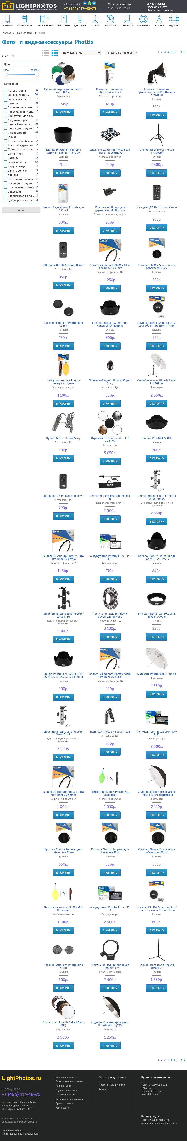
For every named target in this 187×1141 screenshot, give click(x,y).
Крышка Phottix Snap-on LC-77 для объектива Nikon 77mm (157, 324)
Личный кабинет (156, 3)
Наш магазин (63, 1085)
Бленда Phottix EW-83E (157, 438)
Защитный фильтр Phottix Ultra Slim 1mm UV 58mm (63, 793)
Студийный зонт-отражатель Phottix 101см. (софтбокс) (157, 793)
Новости (103, 1084)
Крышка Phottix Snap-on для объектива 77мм (110, 851)
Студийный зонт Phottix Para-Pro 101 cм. (156, 382)
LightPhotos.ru (21, 1078)
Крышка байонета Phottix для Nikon (63, 966)
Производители (24, 32)
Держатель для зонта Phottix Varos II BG (63, 615)
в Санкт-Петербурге (152, 1091)
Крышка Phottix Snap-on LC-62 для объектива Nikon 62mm (157, 909)
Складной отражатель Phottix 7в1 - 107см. (63, 91)
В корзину (63, 112)
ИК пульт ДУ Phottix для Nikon (63, 265)
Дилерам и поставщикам (70, 1099)
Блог (123, 1084)
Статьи (114, 1084)
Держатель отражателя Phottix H (110, 497)
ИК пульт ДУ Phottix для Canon (157, 207)
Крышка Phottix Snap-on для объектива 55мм (157, 267)
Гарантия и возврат (66, 1094)
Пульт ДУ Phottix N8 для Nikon (110, 731)
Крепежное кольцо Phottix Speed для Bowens (110, 615)
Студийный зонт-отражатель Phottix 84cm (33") (110, 1024)
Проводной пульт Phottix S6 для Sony (110, 382)
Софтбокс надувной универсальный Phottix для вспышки (157, 92)
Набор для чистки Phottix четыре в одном (63, 382)
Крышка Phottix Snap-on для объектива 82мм (157, 851)
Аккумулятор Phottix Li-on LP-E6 (110, 909)
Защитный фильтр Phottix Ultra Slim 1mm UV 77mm (110, 267)
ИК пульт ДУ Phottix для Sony (63, 495)
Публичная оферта (12, 1130)
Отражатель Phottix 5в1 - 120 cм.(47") (110, 440)
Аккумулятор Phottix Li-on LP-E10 (110, 557)
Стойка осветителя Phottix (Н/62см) (157, 966)
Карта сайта (62, 1107)
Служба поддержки (67, 1090)
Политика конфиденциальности (20, 1133)
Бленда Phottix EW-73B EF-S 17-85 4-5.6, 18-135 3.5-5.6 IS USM (63, 675)
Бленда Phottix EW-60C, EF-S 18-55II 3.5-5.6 (156, 615)
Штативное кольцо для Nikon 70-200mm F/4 (110, 966)
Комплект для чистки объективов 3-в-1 (110, 91)
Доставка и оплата (157, 6)
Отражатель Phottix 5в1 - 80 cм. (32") (63, 1024)
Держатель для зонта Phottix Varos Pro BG (157, 497)
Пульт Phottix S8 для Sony (63, 438)
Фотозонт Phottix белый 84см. (156, 673)
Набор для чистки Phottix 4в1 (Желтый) (63, 909)
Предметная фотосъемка (155, 1119)
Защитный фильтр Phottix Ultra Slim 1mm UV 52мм (110, 675)
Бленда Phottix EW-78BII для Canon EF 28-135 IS (156, 557)
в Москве (146, 1088)
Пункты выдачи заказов (160, 10)
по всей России (149, 1094)
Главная (6, 32)
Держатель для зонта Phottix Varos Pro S (63, 733)
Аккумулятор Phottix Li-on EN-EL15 (157, 733)
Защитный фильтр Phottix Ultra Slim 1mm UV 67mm (63, 557)
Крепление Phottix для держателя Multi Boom (110, 209)
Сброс (21, 210)
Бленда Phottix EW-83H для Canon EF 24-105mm (110, 324)
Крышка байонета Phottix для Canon (63, 324)
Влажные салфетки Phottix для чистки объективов (110, 151)
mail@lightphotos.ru (25, 1102)
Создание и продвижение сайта (159, 1123)
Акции (102, 1089)
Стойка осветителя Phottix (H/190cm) (157, 151)
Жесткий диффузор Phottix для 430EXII (63, 209)
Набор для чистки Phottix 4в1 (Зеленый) (110, 793)
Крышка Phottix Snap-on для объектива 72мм (63, 851)
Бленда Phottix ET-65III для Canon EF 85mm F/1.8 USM (63, 151)
